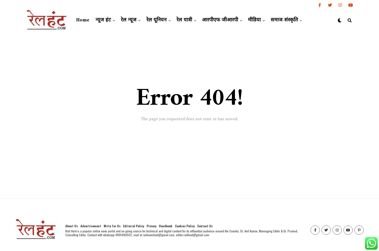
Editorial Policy (133, 226)
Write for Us (112, 226)
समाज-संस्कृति (284, 20)
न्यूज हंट (103, 20)
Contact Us (205, 226)
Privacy (151, 226)
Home (82, 20)
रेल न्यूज (128, 20)
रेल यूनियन (156, 20)
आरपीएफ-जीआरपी (220, 20)
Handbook (165, 226)
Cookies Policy (185, 226)
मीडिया (254, 20)
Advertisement (90, 226)
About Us (71, 226)
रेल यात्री (184, 20)
